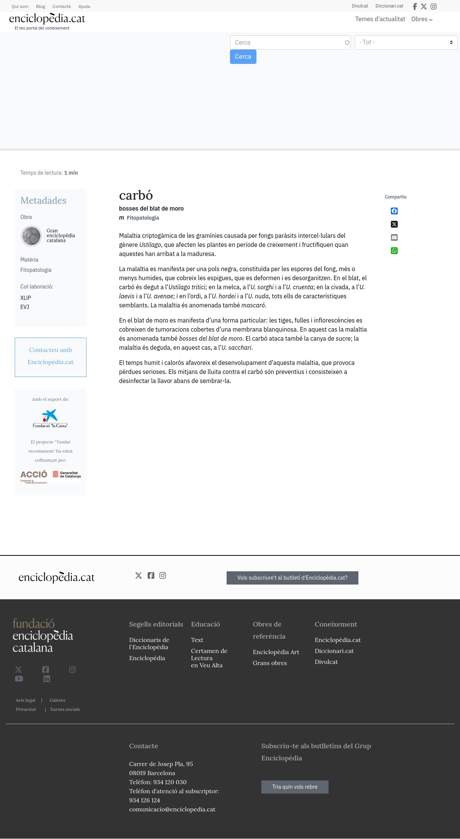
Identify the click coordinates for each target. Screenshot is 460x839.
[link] (50, 356)
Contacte (61, 6)
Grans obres (270, 663)
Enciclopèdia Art (276, 652)
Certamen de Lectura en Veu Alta (209, 658)
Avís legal (25, 700)
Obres (419, 18)
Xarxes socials (65, 709)
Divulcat (360, 6)
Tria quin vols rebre (295, 786)
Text (197, 640)
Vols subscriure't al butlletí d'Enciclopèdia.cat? (293, 577)
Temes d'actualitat (380, 19)
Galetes (57, 700)
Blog (40, 6)
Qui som (20, 6)
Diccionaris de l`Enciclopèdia (149, 643)
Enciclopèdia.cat (338, 640)
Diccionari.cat (389, 6)
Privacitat (26, 709)
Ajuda (84, 6)
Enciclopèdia (147, 658)
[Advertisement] (116, 90)
